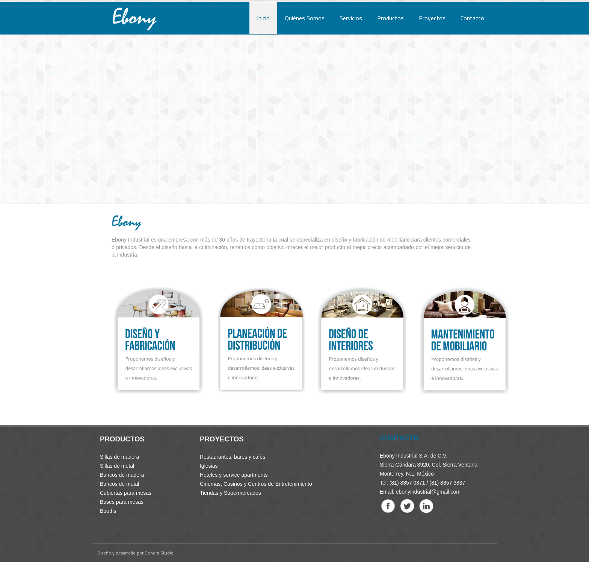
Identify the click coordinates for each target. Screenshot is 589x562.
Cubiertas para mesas (125, 493)
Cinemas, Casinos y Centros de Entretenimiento (256, 484)
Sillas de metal (117, 466)
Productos (390, 18)
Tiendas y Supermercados (230, 493)
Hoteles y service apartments (234, 475)
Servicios (351, 18)
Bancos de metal (119, 484)
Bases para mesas (121, 502)
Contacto (472, 18)
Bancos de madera (122, 475)
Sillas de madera (119, 457)
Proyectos (432, 18)
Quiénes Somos (305, 18)
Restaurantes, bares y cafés (232, 457)
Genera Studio (159, 552)
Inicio (263, 18)
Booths (108, 511)
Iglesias (208, 466)
